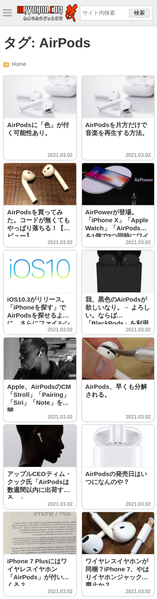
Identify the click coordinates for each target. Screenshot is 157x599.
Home (19, 64)
